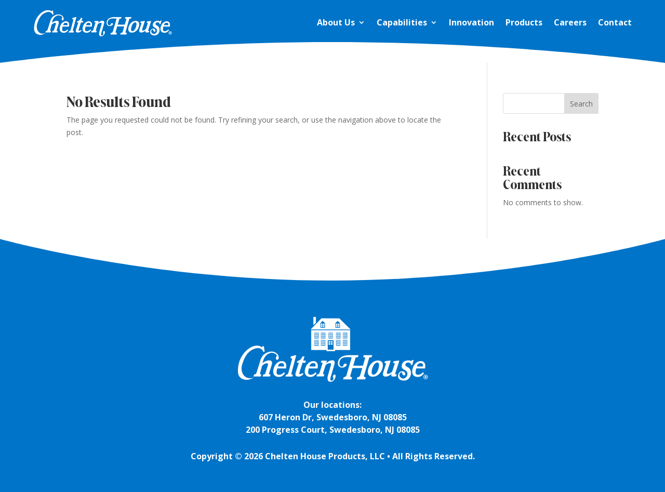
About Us (336, 22)
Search (581, 104)
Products (524, 22)
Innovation (471, 22)
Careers (570, 22)
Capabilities (402, 22)
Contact (615, 22)
